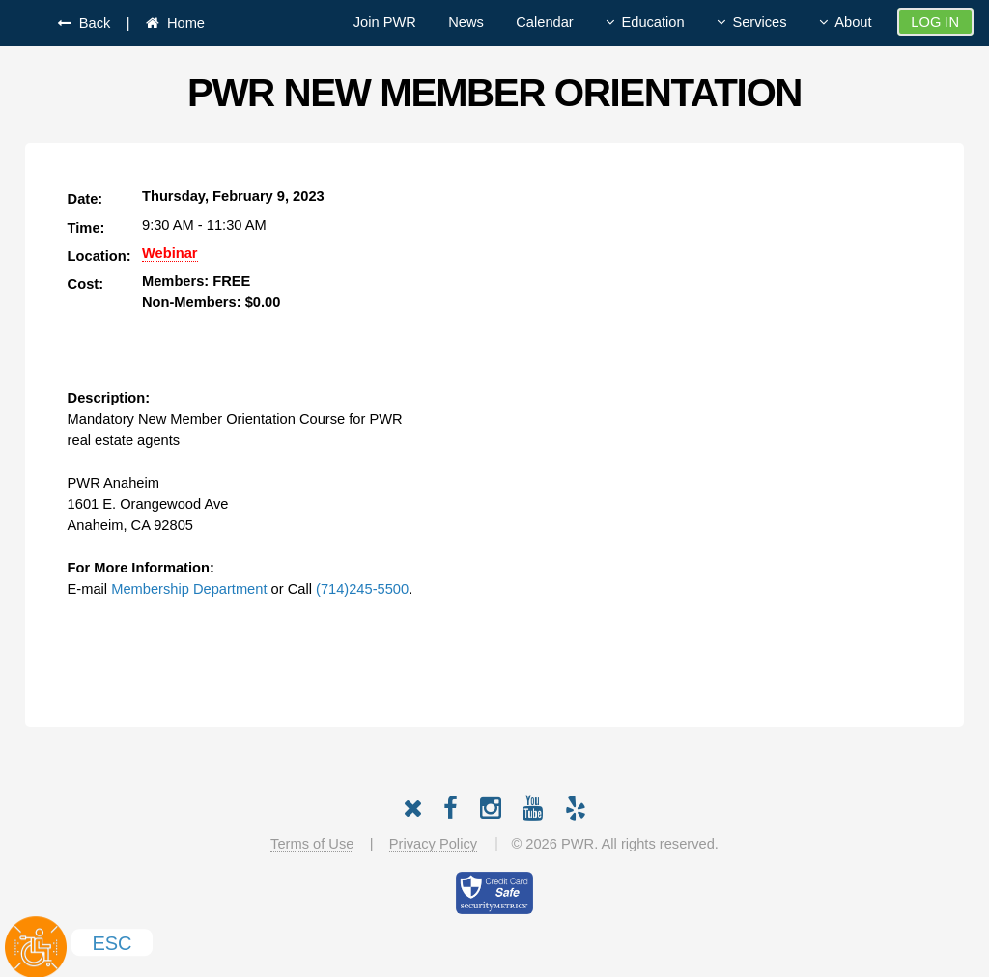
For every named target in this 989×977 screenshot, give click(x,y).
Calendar (544, 22)
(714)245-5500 (362, 589)
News (466, 22)
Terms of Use (311, 843)
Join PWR (384, 22)
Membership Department (189, 589)
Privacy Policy (433, 843)
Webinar (170, 253)
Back (91, 23)
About (852, 22)
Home (182, 23)
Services (759, 22)
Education (652, 22)
